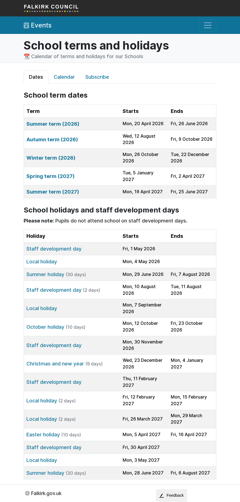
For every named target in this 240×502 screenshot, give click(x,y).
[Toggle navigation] (207, 25)
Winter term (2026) (50, 158)
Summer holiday (45, 274)
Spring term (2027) (50, 176)
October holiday (45, 327)
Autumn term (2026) (52, 139)
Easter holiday (43, 434)
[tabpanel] (120, 285)
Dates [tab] (36, 77)
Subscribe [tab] (97, 77)
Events (37, 25)
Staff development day (53, 249)
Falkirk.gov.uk (46, 493)
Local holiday (41, 261)
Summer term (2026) (52, 124)
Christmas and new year (55, 364)
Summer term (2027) (52, 192)
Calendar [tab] (64, 77)
